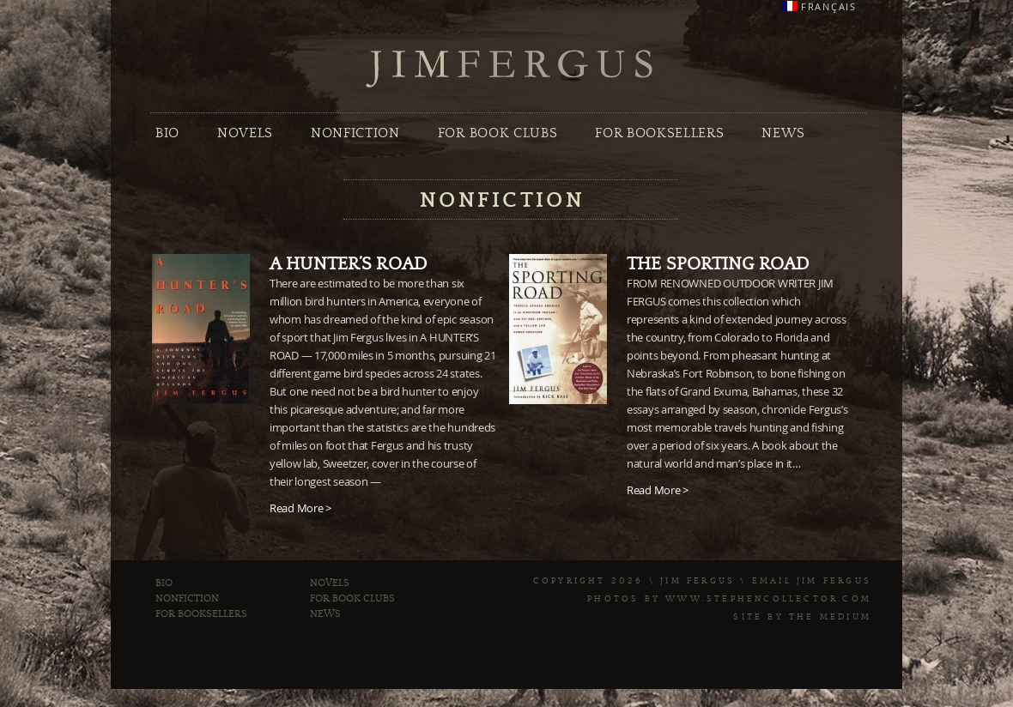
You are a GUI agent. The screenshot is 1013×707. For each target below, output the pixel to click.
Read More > (300, 508)
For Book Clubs (497, 133)
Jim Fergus (509, 69)
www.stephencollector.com (768, 599)
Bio (167, 133)
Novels (245, 133)
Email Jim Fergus (811, 581)
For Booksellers (659, 133)
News (783, 133)
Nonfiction (355, 133)
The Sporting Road (718, 264)
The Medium (830, 617)
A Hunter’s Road (348, 264)
